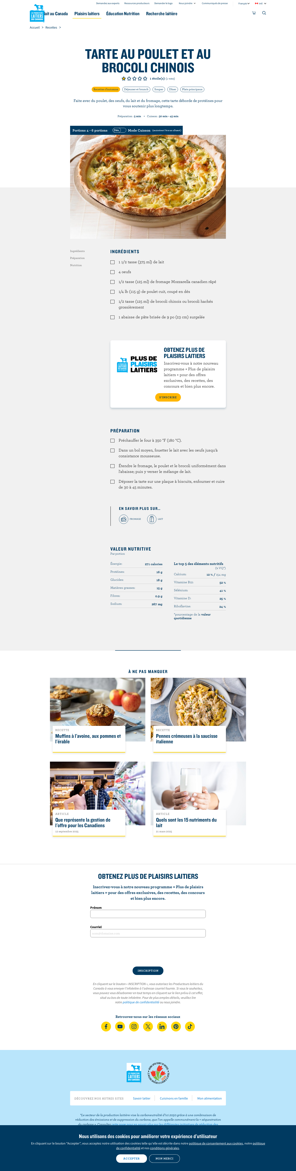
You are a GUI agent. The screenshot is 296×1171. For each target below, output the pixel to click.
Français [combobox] (242, 3)
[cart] (254, 13)
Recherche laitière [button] (190, 13)
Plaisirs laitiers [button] (107, 13)
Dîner (172, 89)
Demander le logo (163, 3)
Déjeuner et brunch (136, 89)
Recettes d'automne (106, 89)
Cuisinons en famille (174, 1098)
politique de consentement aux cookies (216, 1143)
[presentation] (148, 952)
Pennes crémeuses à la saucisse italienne (186, 739)
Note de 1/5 (123, 78)
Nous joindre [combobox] (185, 3)
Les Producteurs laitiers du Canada (37, 12)
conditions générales (164, 1148)
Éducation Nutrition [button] (147, 13)
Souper (158, 89)
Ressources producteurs (136, 3)
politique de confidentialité (141, 1002)
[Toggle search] (264, 13)
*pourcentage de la (192, 616)
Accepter (131, 1158)
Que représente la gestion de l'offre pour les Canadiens (82, 822)
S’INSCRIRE (168, 397)
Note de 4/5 (139, 78)
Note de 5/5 (145, 78)
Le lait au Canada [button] (69, 13)
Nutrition (76, 265)
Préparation (77, 258)
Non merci (164, 1158)
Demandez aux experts (107, 3)
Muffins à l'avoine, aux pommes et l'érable (88, 739)
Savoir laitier (141, 1098)
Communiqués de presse (215, 3)
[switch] (146, 130)
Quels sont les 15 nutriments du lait (186, 822)
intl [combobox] (260, 3)
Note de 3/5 (134, 78)
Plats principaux (192, 89)
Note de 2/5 (129, 78)
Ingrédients (77, 251)
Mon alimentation (209, 1098)
